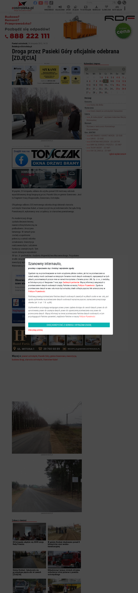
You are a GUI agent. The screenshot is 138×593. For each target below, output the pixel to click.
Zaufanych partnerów (71, 282)
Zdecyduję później (35, 330)
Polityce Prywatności (86, 285)
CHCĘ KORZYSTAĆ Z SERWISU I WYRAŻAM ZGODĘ (69, 325)
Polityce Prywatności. (87, 316)
